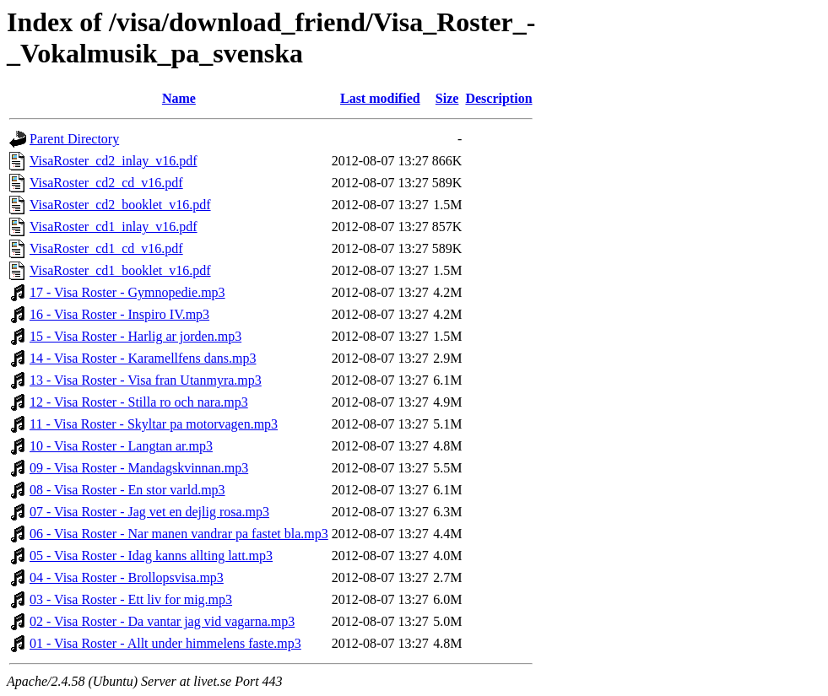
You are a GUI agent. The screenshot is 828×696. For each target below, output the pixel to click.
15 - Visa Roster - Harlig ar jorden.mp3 (135, 336)
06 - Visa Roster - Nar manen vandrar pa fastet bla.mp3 (179, 533)
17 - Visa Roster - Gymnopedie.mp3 (127, 292)
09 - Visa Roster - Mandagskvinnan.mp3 (139, 468)
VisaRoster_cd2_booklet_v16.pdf (120, 204)
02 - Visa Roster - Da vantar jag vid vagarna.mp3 (162, 621)
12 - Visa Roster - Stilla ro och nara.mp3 (139, 402)
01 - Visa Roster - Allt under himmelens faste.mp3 (165, 643)
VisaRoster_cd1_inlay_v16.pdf (114, 226)
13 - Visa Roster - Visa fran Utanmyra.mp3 (146, 380)
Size (447, 98)
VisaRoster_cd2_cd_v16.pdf (106, 182)
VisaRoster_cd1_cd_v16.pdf (106, 248)
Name (179, 98)
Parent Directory (74, 139)
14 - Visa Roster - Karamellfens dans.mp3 (143, 358)
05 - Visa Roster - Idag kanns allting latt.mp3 (151, 555)
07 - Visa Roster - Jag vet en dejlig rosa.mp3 (149, 511)
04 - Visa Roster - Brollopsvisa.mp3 (127, 577)
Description (498, 98)
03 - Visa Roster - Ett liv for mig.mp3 (131, 599)
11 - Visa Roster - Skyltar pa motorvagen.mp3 (154, 424)
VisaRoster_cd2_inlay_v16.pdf (114, 161)
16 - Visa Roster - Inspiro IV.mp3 (119, 314)
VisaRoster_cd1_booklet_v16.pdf (120, 270)
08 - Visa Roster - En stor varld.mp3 (127, 490)
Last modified (380, 98)
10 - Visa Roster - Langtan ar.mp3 (121, 446)
